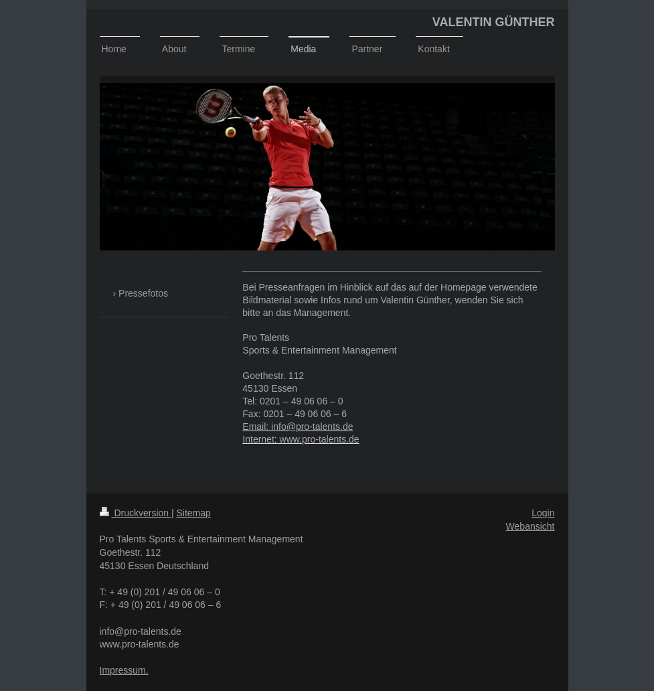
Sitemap (194, 513)
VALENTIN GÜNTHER (493, 22)
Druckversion (135, 513)
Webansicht (530, 526)
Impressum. (124, 670)
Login (543, 513)
